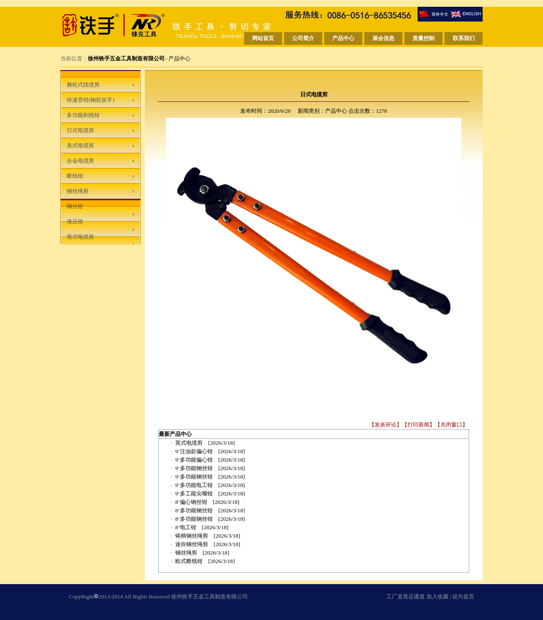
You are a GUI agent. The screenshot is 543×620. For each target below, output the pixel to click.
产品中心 (179, 58)
